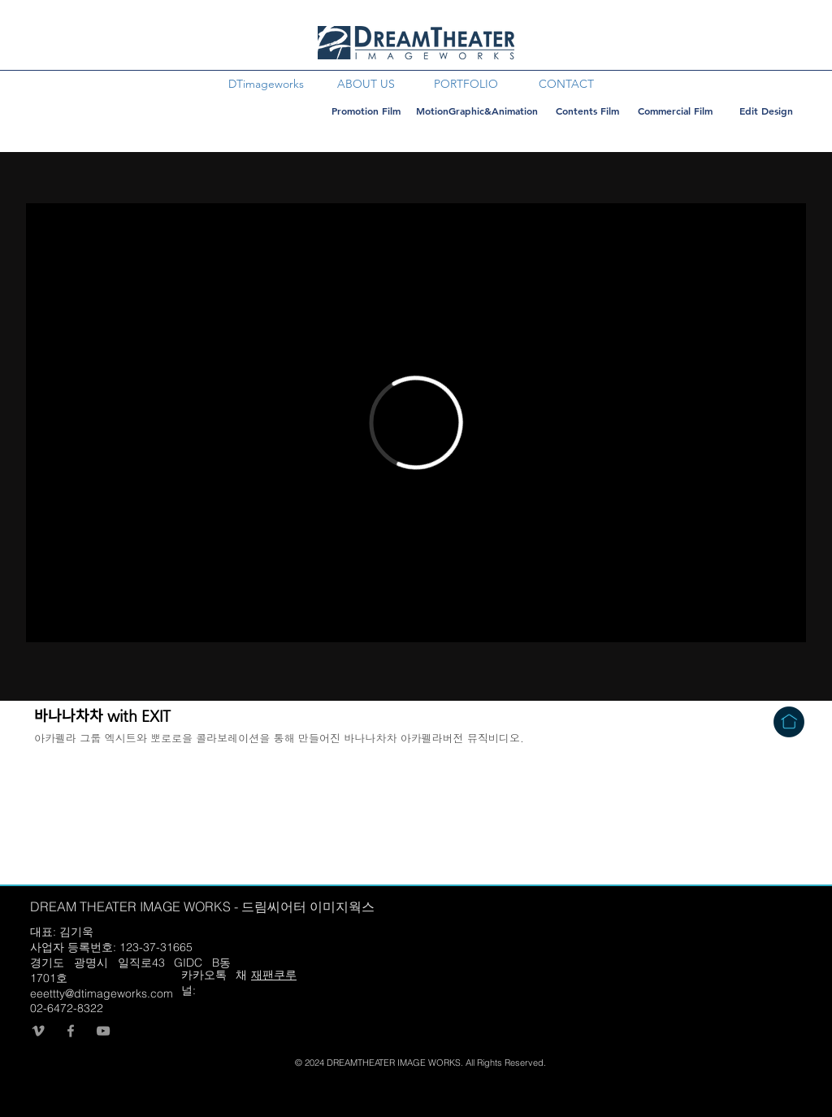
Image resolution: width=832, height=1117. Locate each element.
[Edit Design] (766, 110)
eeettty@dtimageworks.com (101, 993)
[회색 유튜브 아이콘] (103, 1031)
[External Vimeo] (416, 422)
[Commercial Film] (675, 110)
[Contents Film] (587, 110)
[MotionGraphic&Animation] (476, 110)
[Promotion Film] (365, 110)
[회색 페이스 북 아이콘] (71, 1031)
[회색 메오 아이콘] (38, 1031)
